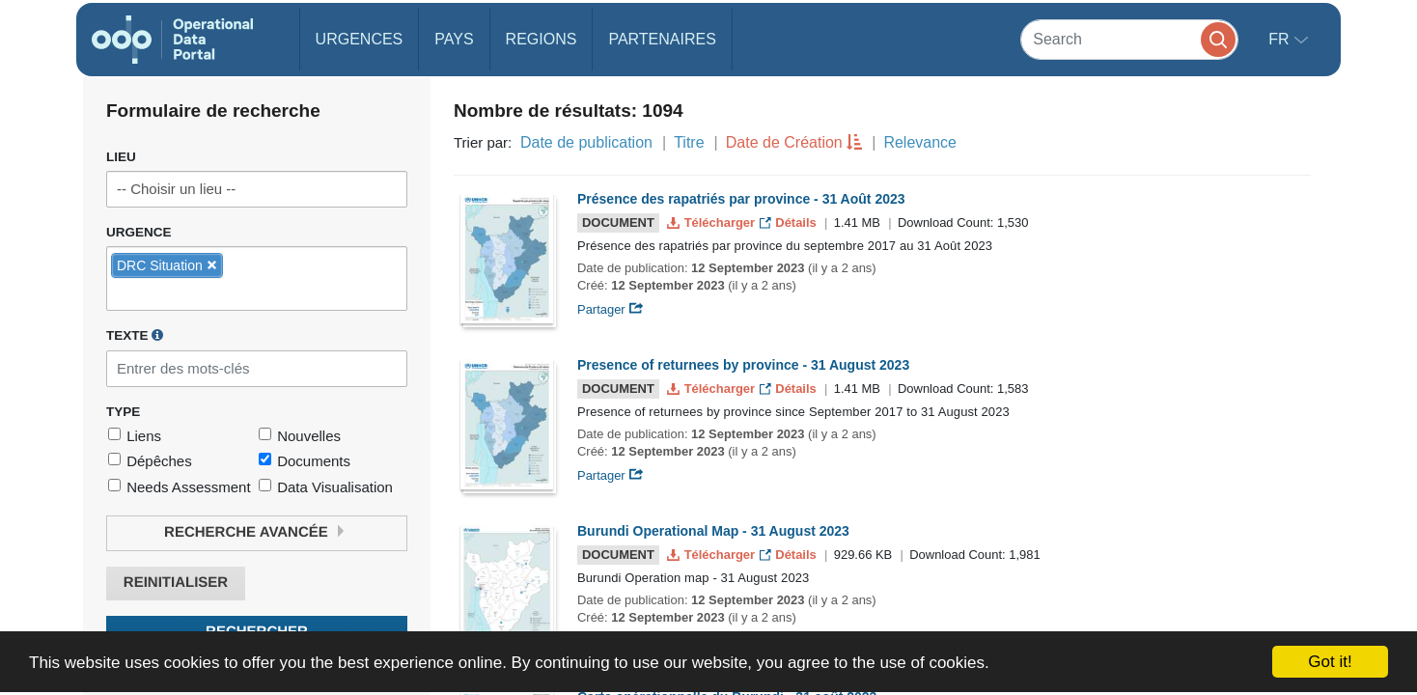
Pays (453, 39)
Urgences (359, 39)
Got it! (1329, 662)
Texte (134, 335)
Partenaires (661, 39)
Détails (790, 222)
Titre (689, 142)
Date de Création (784, 142)
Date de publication (586, 142)
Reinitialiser (176, 582)
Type (123, 411)
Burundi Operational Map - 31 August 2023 (713, 531)
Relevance (920, 142)
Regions (541, 39)
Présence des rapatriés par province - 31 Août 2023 (741, 199)
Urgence (139, 232)
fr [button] (1280, 39)
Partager (610, 309)
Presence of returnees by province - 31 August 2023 (743, 365)
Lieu (121, 157)
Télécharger (712, 222)
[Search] (1129, 39)
